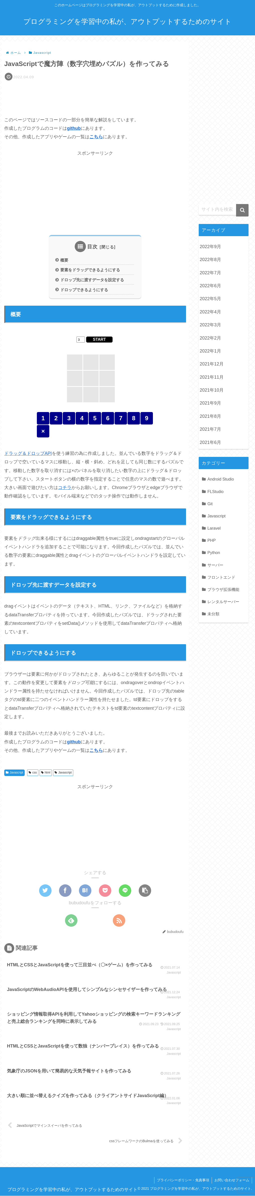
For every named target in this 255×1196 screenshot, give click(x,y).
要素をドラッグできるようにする (90, 270)
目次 (92, 246)
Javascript (14, 772)
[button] (145, 890)
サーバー (215, 565)
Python (213, 552)
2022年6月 (210, 285)
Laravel (214, 528)
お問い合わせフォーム (231, 1180)
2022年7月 (210, 272)
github (74, 128)
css (33, 772)
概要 (64, 260)
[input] (224, 209)
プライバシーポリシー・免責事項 (183, 1180)
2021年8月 (210, 416)
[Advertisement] (95, 96)
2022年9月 (210, 246)
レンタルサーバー (223, 601)
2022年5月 (210, 298)
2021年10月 (212, 390)
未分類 (213, 614)
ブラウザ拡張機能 (223, 589)
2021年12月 (212, 363)
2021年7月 (210, 429)
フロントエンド (221, 577)
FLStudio (215, 491)
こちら (96, 136)
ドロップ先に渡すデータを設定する (92, 280)
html (45, 772)
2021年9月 (210, 403)
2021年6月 (210, 442)
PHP (211, 540)
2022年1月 (210, 351)
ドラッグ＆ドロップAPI (28, 453)
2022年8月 (210, 259)
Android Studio (220, 479)
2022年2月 (210, 338)
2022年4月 (210, 311)
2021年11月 (212, 377)
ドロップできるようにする (84, 289)
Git (210, 503)
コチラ (64, 487)
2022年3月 (210, 324)
